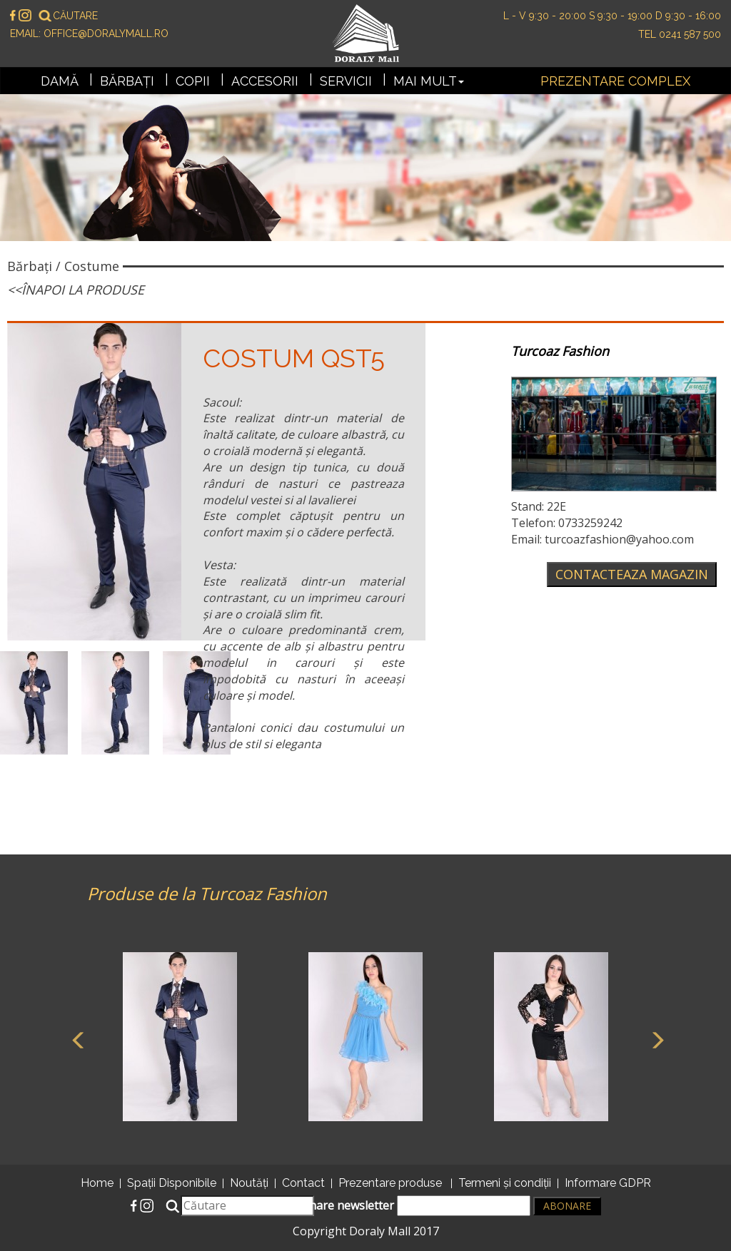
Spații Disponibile (171, 1183)
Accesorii (264, 80)
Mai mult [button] (428, 80)
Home (97, 1183)
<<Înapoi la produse (75, 289)
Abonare (567, 1205)
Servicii (346, 80)
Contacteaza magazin (631, 574)
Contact (303, 1183)
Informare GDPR (608, 1183)
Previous (76, 1038)
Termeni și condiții (504, 1183)
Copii (193, 80)
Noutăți (249, 1183)
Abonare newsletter (409, 1205)
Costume (91, 266)
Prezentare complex (615, 80)
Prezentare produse (390, 1183)
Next (654, 1038)
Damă (60, 80)
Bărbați (127, 80)
